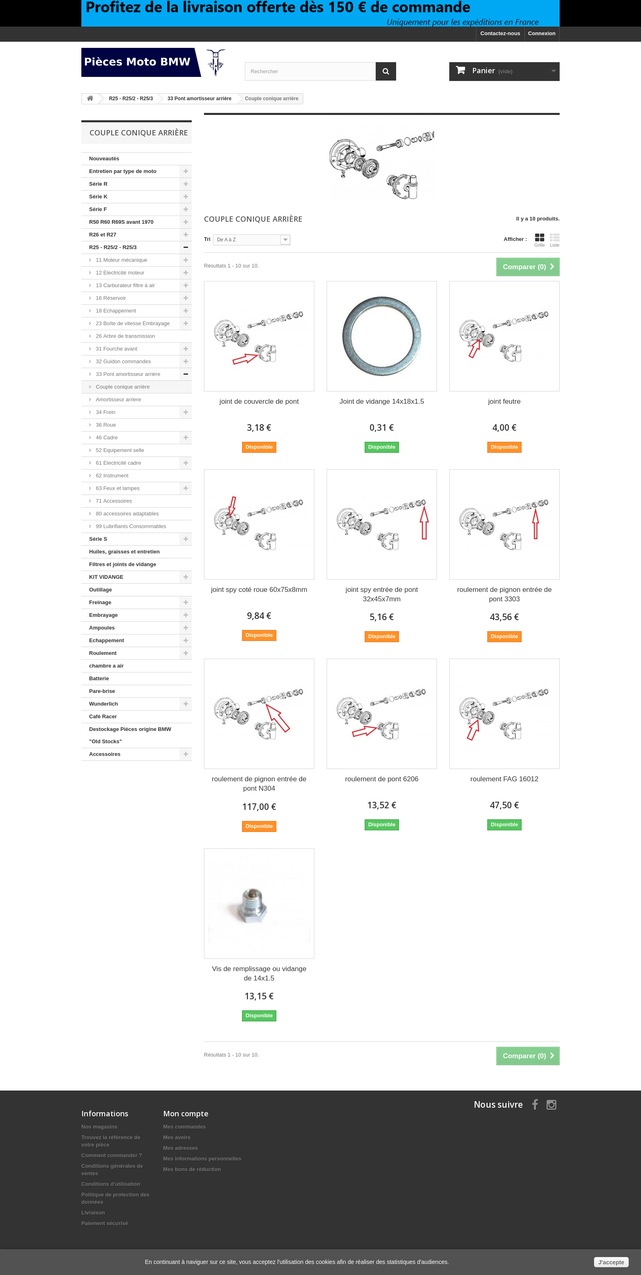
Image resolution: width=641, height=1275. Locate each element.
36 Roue (105, 425)
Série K (98, 196)
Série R (98, 184)
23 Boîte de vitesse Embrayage (132, 323)
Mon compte (185, 1113)
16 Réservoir (110, 298)
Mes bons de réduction (192, 1169)
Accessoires (105, 754)
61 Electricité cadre (117, 463)
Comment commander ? (111, 1155)
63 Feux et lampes (117, 488)
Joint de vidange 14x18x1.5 (381, 401)
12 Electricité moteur (119, 273)
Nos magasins (99, 1127)
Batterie (99, 678)
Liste (555, 240)
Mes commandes (184, 1127)
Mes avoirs (177, 1137)
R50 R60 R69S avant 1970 (121, 222)
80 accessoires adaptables (126, 513)
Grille (539, 240)
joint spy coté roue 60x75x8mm (259, 590)
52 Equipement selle (119, 450)
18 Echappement (115, 311)
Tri (207, 239)
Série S (98, 539)
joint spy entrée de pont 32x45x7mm (382, 594)
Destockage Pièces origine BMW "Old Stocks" (130, 735)
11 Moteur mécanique (120, 260)
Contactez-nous (500, 33)
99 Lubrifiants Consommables (130, 526)
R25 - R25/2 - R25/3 (113, 247)
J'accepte (611, 1262)
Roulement (103, 653)
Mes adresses (180, 1148)
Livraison (93, 1213)
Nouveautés (104, 158)
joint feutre (504, 401)
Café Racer (103, 716)
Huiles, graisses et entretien (124, 552)
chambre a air (106, 666)
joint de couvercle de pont (259, 401)
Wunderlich (103, 704)
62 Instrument (111, 475)
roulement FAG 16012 (504, 779)
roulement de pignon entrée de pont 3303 (504, 594)
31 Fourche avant (115, 349)
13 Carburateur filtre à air (124, 285)
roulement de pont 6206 (382, 779)
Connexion (542, 33)
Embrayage (103, 615)
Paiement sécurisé (104, 1223)
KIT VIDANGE (106, 577)
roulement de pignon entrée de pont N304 (259, 783)
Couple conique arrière (122, 387)
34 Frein (104, 412)
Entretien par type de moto (123, 171)
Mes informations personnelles (202, 1159)
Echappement (106, 640)
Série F (98, 209)
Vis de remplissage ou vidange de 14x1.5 (259, 973)
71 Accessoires (113, 501)
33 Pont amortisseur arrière (127, 374)
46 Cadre (106, 437)
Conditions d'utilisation (110, 1184)
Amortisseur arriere (117, 399)
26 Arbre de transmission (124, 336)
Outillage (100, 590)
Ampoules (102, 628)
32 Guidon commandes (122, 361)
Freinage (100, 602)
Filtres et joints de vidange (122, 564)
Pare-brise (102, 691)
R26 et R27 (102, 235)
